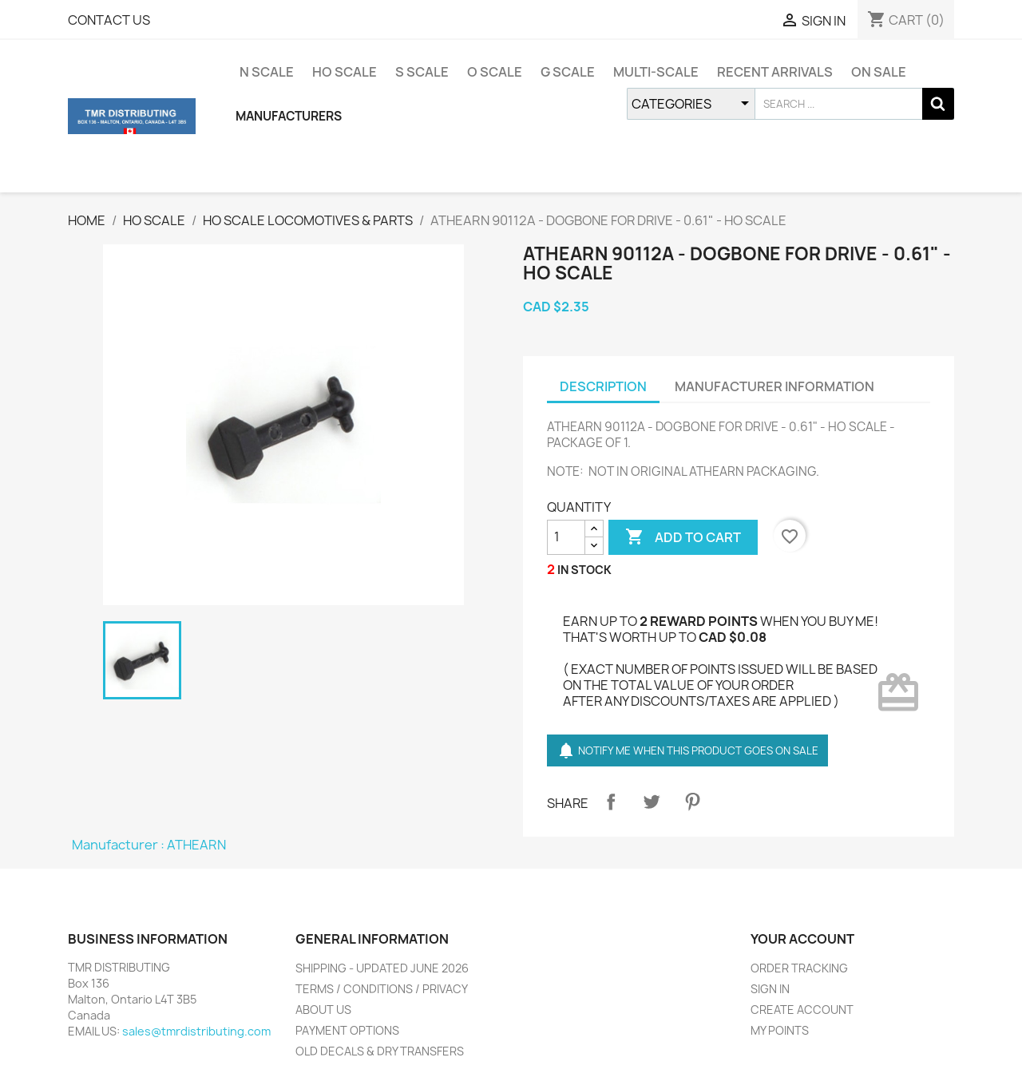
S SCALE (422, 72)
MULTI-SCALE (656, 72)
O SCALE (494, 72)
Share (611, 802)
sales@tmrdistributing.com (196, 1031)
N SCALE (267, 72)
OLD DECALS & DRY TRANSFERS (379, 1051)
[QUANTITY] (566, 537)
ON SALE (878, 72)
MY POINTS (780, 1030)
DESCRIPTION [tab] (603, 386)
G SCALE (568, 72)
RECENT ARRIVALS (775, 72)
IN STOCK (584, 569)
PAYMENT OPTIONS (347, 1030)
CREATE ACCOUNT (802, 1009)
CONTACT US (109, 20)
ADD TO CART (683, 537)
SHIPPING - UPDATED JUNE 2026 (382, 968)
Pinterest (692, 802)
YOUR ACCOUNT (802, 939)
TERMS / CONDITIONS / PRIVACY (381, 988)
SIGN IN (770, 988)
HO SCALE (344, 72)
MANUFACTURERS (289, 116)
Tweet (651, 802)
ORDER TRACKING (799, 968)
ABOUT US (323, 1009)
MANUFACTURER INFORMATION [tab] (774, 386)
